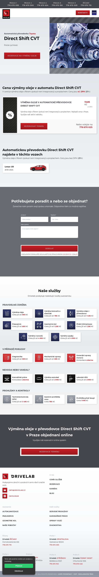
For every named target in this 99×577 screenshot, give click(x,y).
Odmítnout (19, 571)
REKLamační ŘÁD (85, 574)
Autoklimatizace (10, 511)
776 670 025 (71, 5)
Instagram (14, 496)
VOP (75, 574)
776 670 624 (42, 5)
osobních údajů (70, 254)
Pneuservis (7, 516)
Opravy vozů (56, 521)
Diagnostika (55, 525)
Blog (52, 493)
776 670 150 (57, 5)
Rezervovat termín (34, 126)
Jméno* (23, 215)
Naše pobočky (9, 525)
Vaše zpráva (25, 224)
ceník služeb (56, 479)
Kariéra (53, 489)
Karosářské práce (59, 516)
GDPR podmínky (65, 574)
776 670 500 (28, 5)
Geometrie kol (9, 521)
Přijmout (18, 566)
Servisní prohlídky (59, 511)
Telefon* (53, 215)
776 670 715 (86, 5)
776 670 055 (13, 5)
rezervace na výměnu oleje (22, 56)
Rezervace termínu (49, 452)
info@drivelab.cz (17, 490)
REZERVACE (55, 484)
